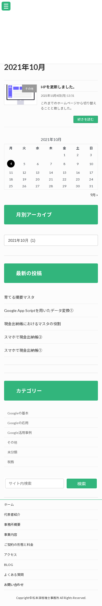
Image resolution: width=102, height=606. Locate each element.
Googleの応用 (17, 423)
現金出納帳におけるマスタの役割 (32, 324)
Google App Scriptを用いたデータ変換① (38, 310)
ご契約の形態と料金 (18, 545)
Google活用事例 (19, 433)
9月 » (94, 195)
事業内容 (10, 535)
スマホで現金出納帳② (23, 337)
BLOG (8, 565)
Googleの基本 (17, 413)
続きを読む (86, 119)
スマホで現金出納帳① (23, 350)
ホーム (9, 504)
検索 (81, 483)
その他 (12, 442)
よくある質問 (14, 575)
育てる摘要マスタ (19, 297)
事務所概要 (12, 525)
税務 (10, 462)
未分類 (12, 452)
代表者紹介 (12, 514)
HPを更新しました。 (59, 87)
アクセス (10, 555)
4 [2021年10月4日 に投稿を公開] (11, 164)
